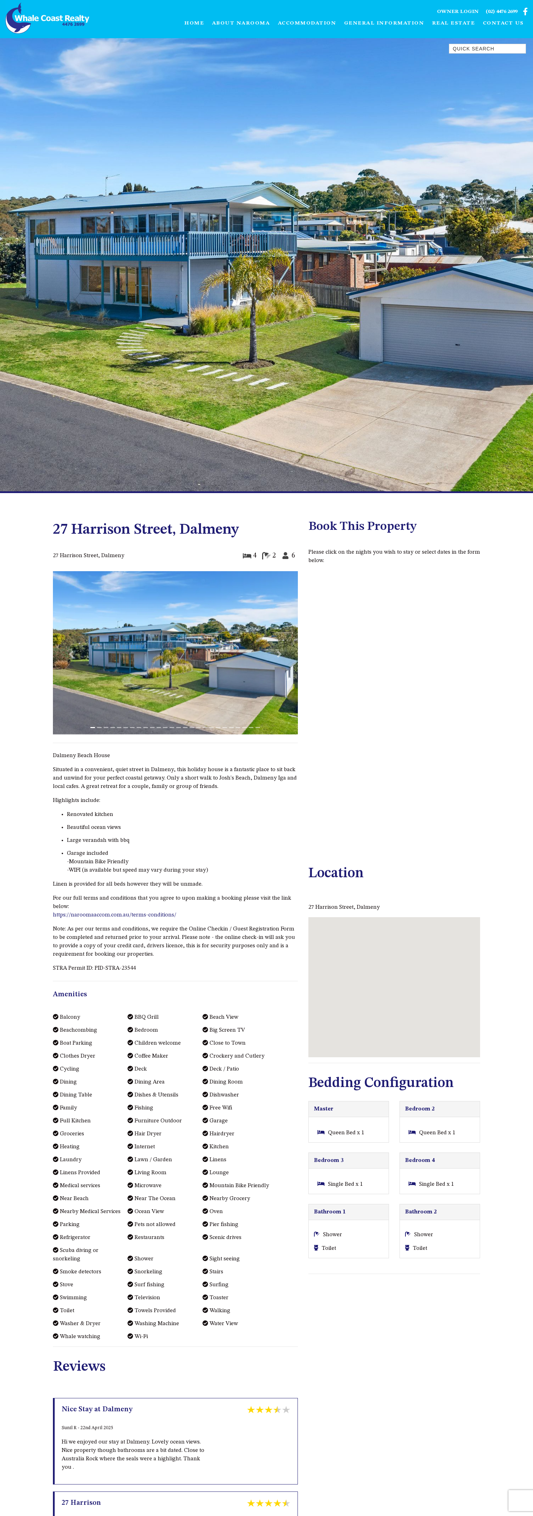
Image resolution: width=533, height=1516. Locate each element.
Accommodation (307, 23)
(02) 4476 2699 (501, 12)
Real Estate (453, 23)
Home (194, 23)
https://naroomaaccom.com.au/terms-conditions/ (114, 915)
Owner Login (458, 12)
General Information (384, 23)
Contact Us (503, 23)
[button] (71, 654)
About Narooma (241, 23)
